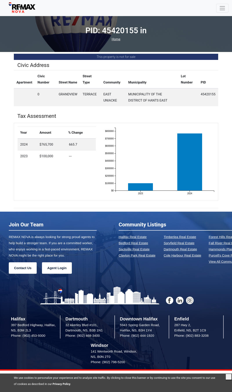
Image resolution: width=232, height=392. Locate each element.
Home (116, 39)
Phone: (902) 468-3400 (82, 335)
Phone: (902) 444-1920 (137, 335)
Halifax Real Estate (133, 237)
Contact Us (22, 268)
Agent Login (56, 268)
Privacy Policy (62, 384)
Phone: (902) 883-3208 (191, 335)
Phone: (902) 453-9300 (28, 335)
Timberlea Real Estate (180, 237)
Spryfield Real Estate (179, 243)
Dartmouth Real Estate (180, 249)
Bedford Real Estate (133, 243)
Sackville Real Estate (134, 249)
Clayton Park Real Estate (137, 255)
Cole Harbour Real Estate (182, 255)
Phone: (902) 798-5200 (108, 362)
